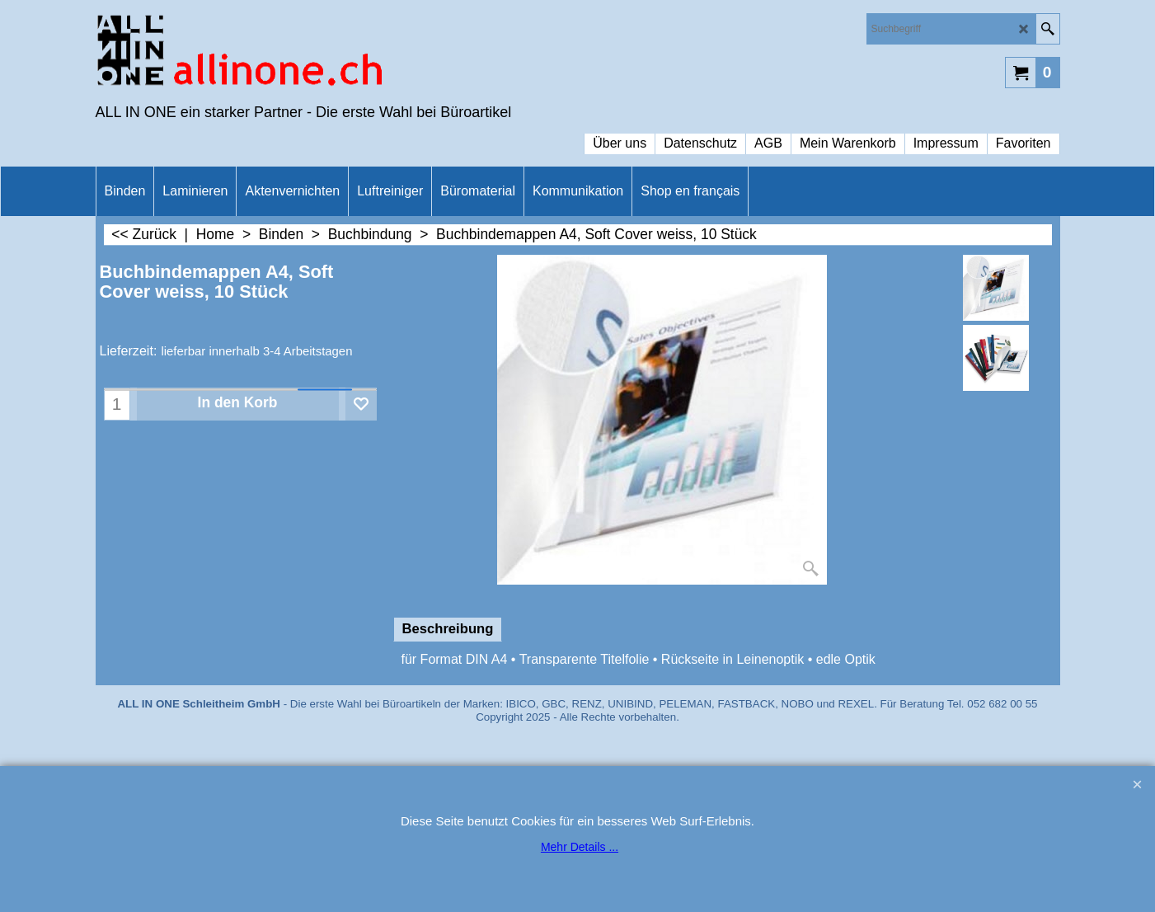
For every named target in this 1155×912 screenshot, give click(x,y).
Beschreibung (448, 629)
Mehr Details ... (579, 846)
